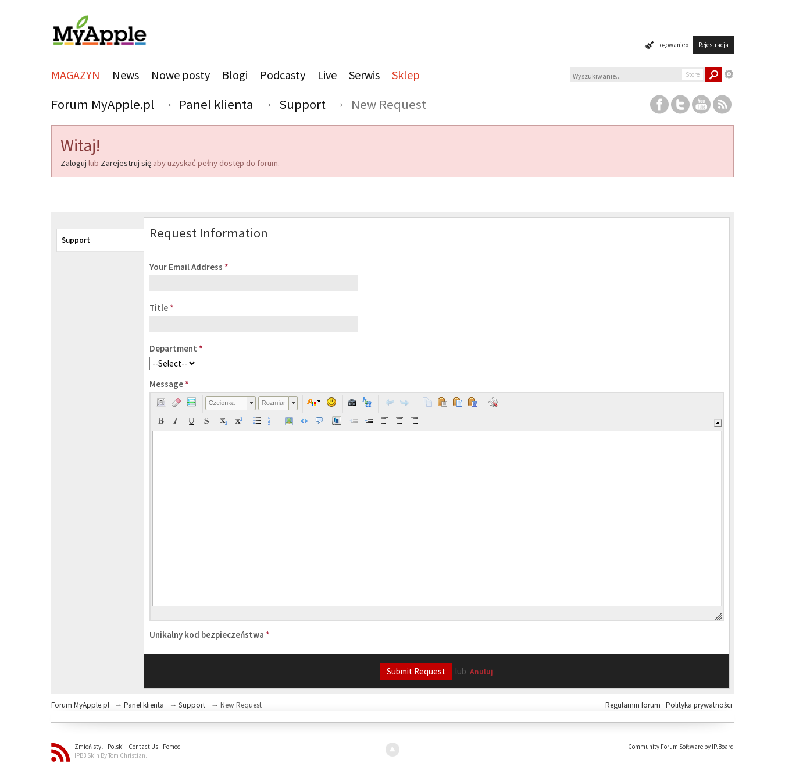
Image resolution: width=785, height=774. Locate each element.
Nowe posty (180, 75)
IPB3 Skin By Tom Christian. (110, 755)
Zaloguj (73, 163)
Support (76, 240)
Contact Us (143, 747)
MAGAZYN (75, 75)
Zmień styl (88, 747)
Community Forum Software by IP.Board (681, 747)
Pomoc (171, 747)
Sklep (406, 75)
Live (327, 75)
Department (176, 348)
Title (161, 307)
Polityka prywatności (699, 705)
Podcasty (282, 75)
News (125, 75)
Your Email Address (189, 266)
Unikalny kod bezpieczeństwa (209, 634)
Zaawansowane (729, 74)
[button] (161, 402)
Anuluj (481, 672)
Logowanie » (672, 45)
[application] (437, 506)
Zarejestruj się (126, 163)
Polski (116, 747)
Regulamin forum (633, 705)
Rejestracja (713, 45)
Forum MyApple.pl (80, 705)
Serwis (364, 75)
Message (169, 383)
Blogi (235, 75)
